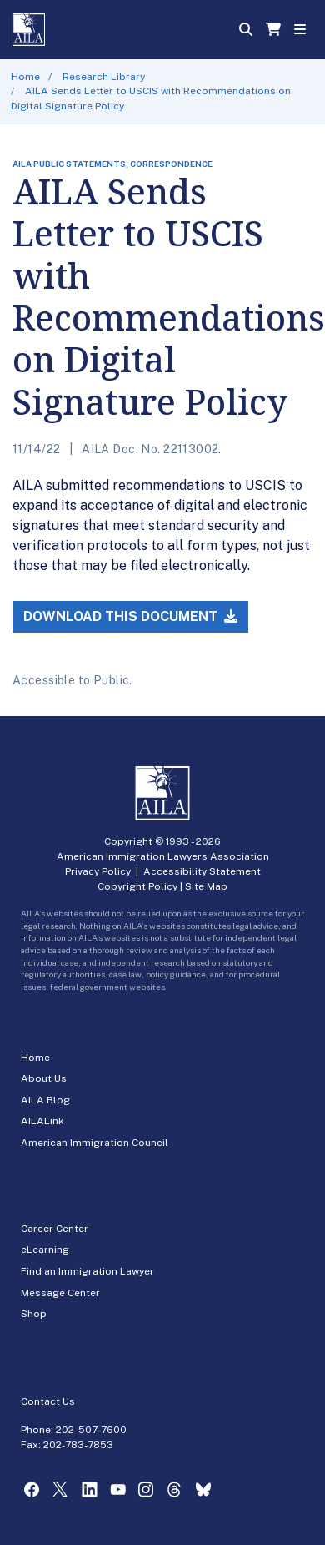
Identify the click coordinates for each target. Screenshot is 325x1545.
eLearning (45, 1249)
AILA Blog (45, 1100)
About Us (44, 1078)
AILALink (42, 1121)
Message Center (60, 1293)
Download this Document (130, 616)
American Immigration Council (94, 1143)
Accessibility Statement (202, 871)
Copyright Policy (138, 886)
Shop (34, 1314)
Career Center (54, 1228)
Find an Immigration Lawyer (87, 1271)
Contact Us (48, 1401)
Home (25, 77)
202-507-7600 (91, 1430)
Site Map (206, 886)
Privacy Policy (98, 871)
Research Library (103, 77)
